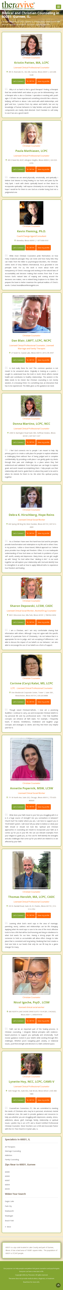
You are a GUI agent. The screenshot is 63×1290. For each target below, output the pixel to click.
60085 (7, 1172)
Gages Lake (9, 1201)
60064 (7, 1185)
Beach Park (9, 1220)
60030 (7, 1189)
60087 (7, 1180)
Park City (8, 1206)
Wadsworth (9, 1211)
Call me (30, 81)
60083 (7, 1176)
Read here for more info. (31, 1282)
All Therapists (10, 1147)
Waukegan (9, 1216)
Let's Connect (18, 81)
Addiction (8, 1155)
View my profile (43, 81)
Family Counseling (12, 1159)
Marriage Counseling (13, 1151)
